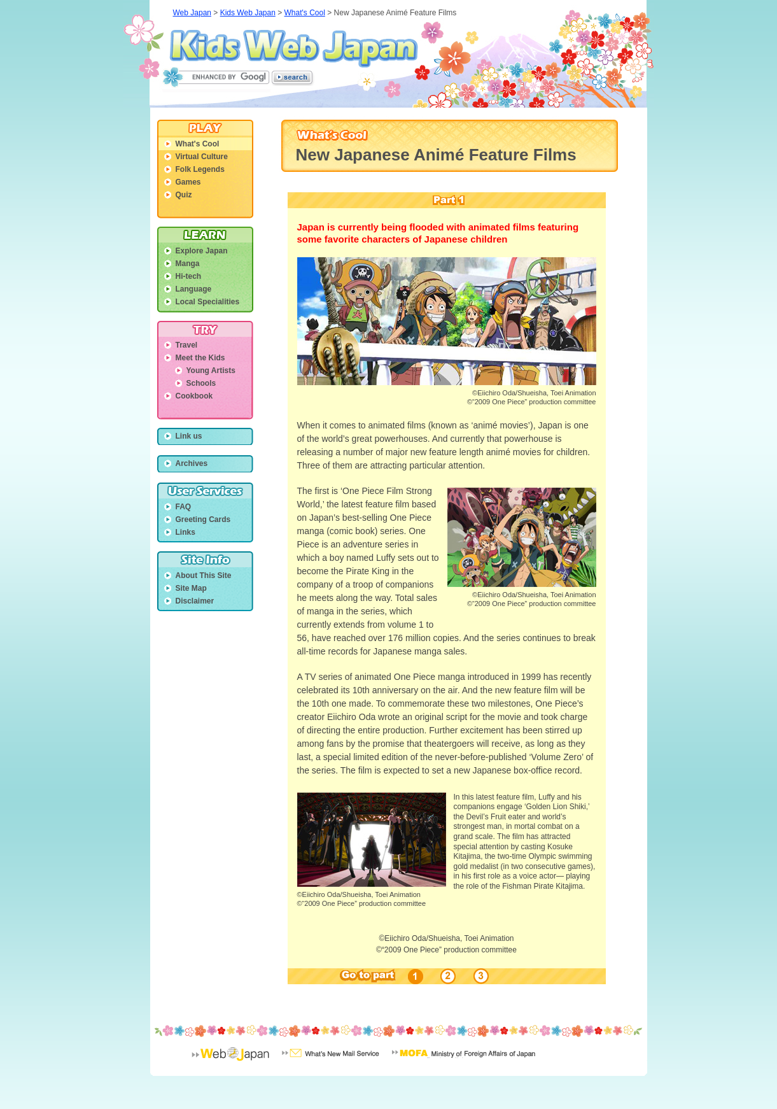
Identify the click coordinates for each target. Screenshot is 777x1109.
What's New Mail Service (330, 1062)
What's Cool (304, 12)
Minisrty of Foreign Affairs (463, 1062)
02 (448, 976)
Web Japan (192, 12)
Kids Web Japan (293, 48)
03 (479, 976)
